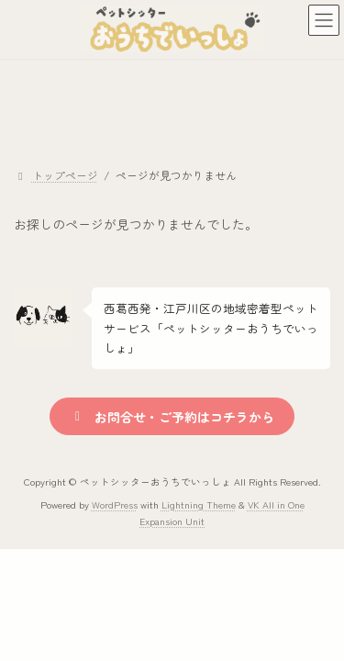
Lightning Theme (198, 504)
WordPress (115, 504)
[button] (172, 416)
